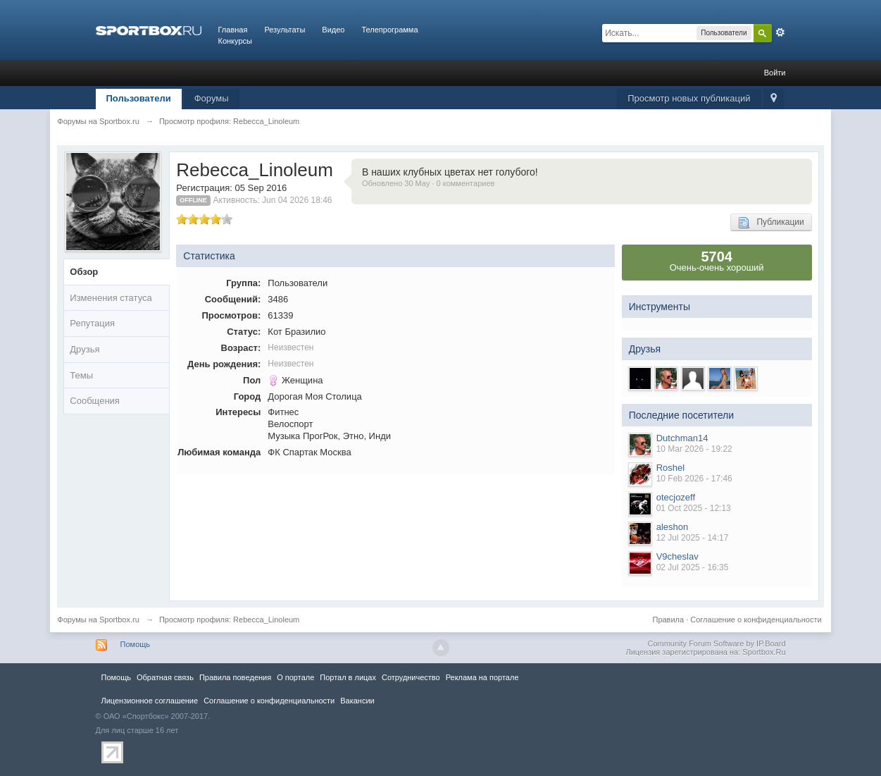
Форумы (211, 98)
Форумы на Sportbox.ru (98, 619)
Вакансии (357, 700)
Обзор (84, 271)
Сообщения (95, 400)
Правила (668, 619)
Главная (233, 29)
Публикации (771, 222)
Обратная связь (165, 677)
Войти (775, 72)
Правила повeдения (235, 677)
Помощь (135, 644)
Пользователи (138, 98)
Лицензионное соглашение (150, 700)
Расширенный (780, 32)
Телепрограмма (389, 29)
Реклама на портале (482, 677)
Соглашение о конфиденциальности (755, 619)
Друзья (84, 349)
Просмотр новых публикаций (688, 98)
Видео (333, 29)
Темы (81, 375)
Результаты (284, 29)
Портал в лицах (348, 677)
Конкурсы (235, 41)
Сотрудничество (411, 677)
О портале (295, 677)
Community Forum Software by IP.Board (716, 643)
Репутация (92, 323)
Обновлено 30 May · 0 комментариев (428, 183)
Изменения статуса (110, 297)
